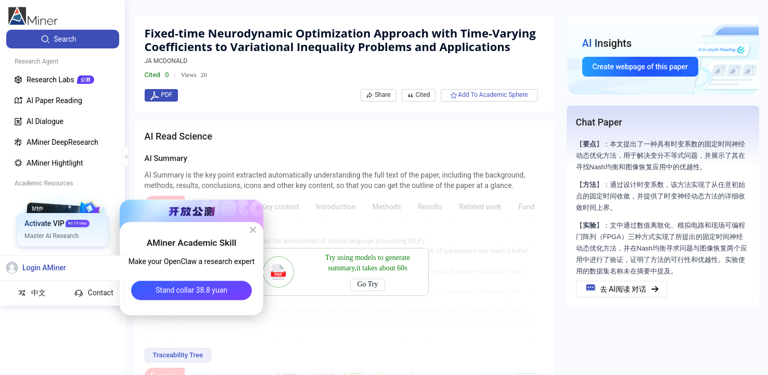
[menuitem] (62, 39)
